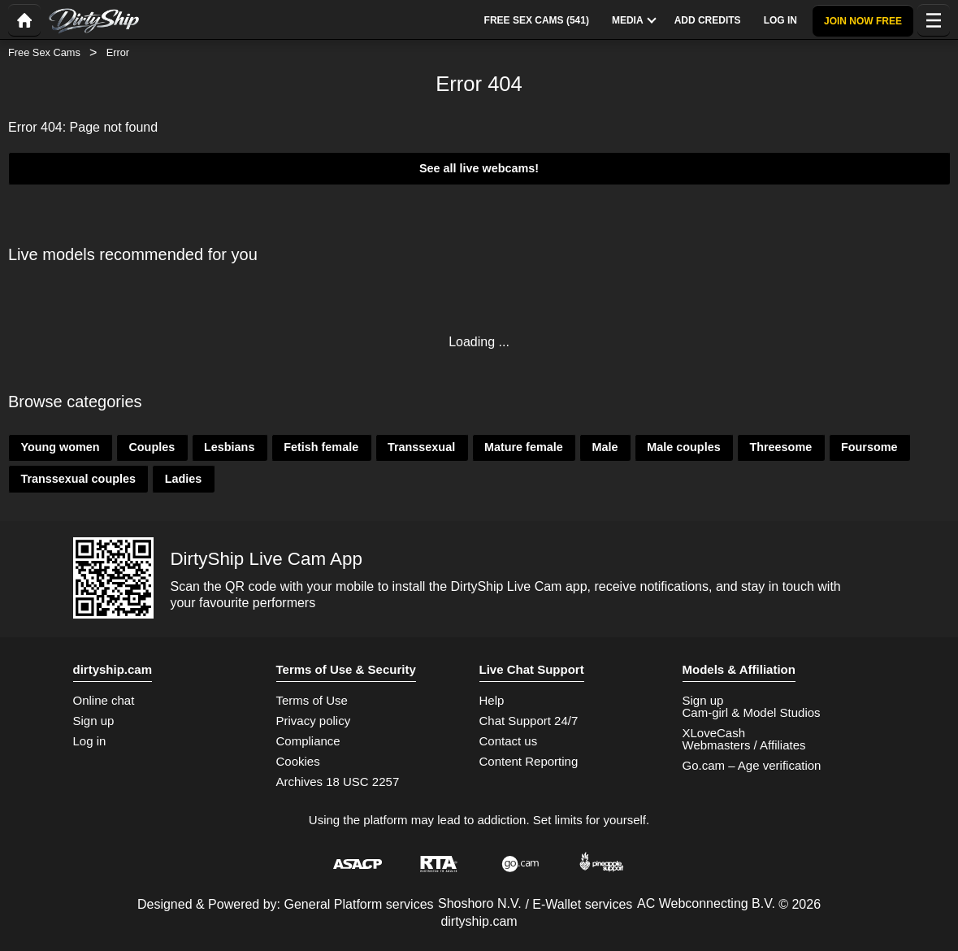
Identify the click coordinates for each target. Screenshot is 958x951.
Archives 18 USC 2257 (338, 781)
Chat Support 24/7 (529, 720)
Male (605, 447)
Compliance (308, 741)
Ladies (183, 478)
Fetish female (321, 447)
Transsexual (421, 447)
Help (492, 700)
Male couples (683, 447)
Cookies (298, 761)
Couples (151, 447)
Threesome (780, 447)
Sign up (94, 720)
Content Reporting (529, 761)
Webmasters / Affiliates (744, 745)
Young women (59, 447)
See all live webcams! (479, 168)
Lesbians (229, 447)
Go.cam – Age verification (752, 765)
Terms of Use (312, 700)
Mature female (523, 447)
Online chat (104, 700)
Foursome (869, 447)
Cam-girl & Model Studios (752, 712)
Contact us (508, 741)
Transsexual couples (78, 478)
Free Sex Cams (44, 52)
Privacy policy (313, 720)
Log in (89, 741)
